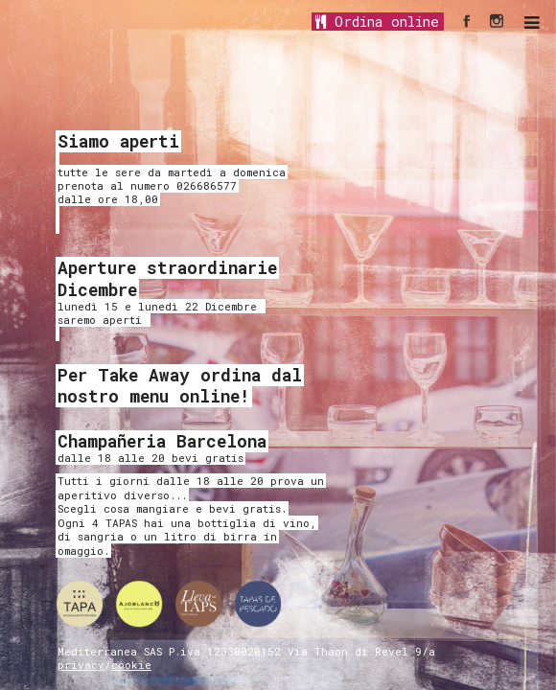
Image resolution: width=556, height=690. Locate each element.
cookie (131, 664)
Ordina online (377, 21)
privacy (81, 664)
